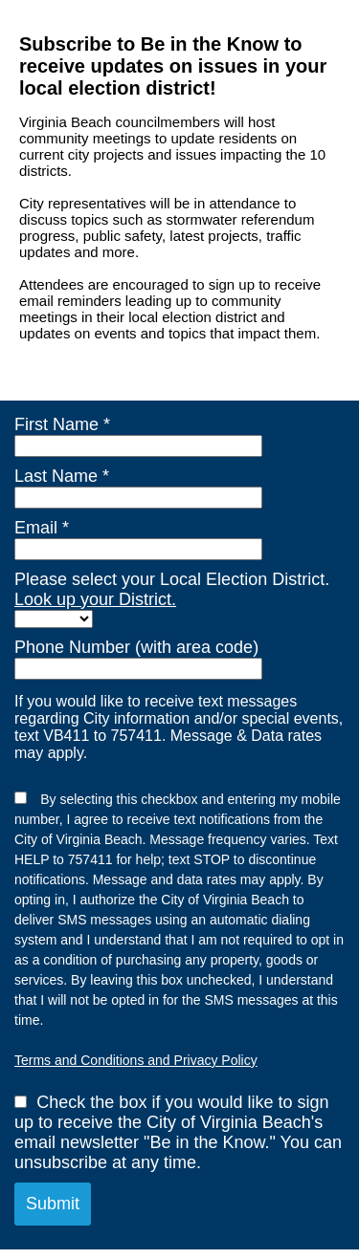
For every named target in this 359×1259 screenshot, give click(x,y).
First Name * (62, 424)
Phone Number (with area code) (136, 647)
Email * (41, 527)
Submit (52, 1203)
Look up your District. (95, 599)
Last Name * (61, 476)
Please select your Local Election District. (171, 589)
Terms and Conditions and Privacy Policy (136, 1060)
